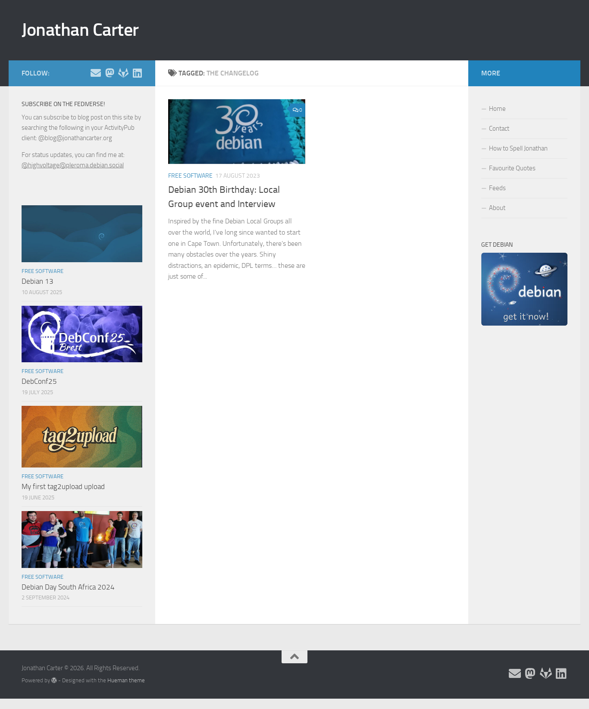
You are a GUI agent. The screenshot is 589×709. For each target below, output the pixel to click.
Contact (499, 128)
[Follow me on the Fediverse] (109, 73)
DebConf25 (39, 381)
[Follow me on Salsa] (123, 73)
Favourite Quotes (512, 168)
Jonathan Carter (80, 30)
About (497, 208)
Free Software (190, 175)
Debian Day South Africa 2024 (68, 587)
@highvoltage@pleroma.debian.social (73, 165)
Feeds (497, 188)
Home (497, 109)
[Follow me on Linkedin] (137, 73)
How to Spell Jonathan (518, 148)
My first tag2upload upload (63, 486)
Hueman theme (126, 680)
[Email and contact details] (96, 73)
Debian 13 (37, 281)
